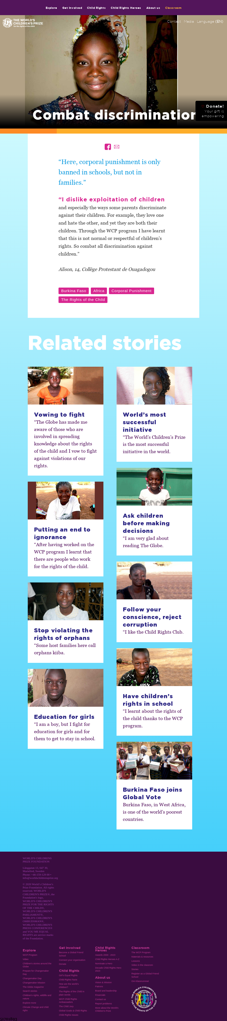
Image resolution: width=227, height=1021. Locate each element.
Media (189, 21)
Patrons (99, 986)
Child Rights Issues (68, 1015)
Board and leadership (106, 990)
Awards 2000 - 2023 (105, 955)
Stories (134, 969)
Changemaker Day (32, 978)
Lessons (135, 961)
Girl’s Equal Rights (68, 975)
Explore (51, 7)
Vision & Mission (103, 982)
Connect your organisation (72, 960)
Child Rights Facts (68, 979)
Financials (100, 995)
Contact (174, 21)
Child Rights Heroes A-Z (107, 959)
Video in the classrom (142, 965)
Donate (62, 964)
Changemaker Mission (34, 982)
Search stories (30, 991)
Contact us (100, 999)
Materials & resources (142, 956)
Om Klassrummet (140, 981)
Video (26, 959)
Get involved (72, 7)
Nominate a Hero (103, 963)
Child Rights (96, 7)
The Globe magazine (33, 987)
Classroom (173, 7)
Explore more (29, 1003)
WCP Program (30, 955)
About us (153, 7)
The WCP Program (140, 952)
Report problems (103, 1003)
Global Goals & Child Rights (73, 1010)
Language (210, 21)
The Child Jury (66, 1006)
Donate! (212, 111)
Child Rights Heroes (126, 7)
